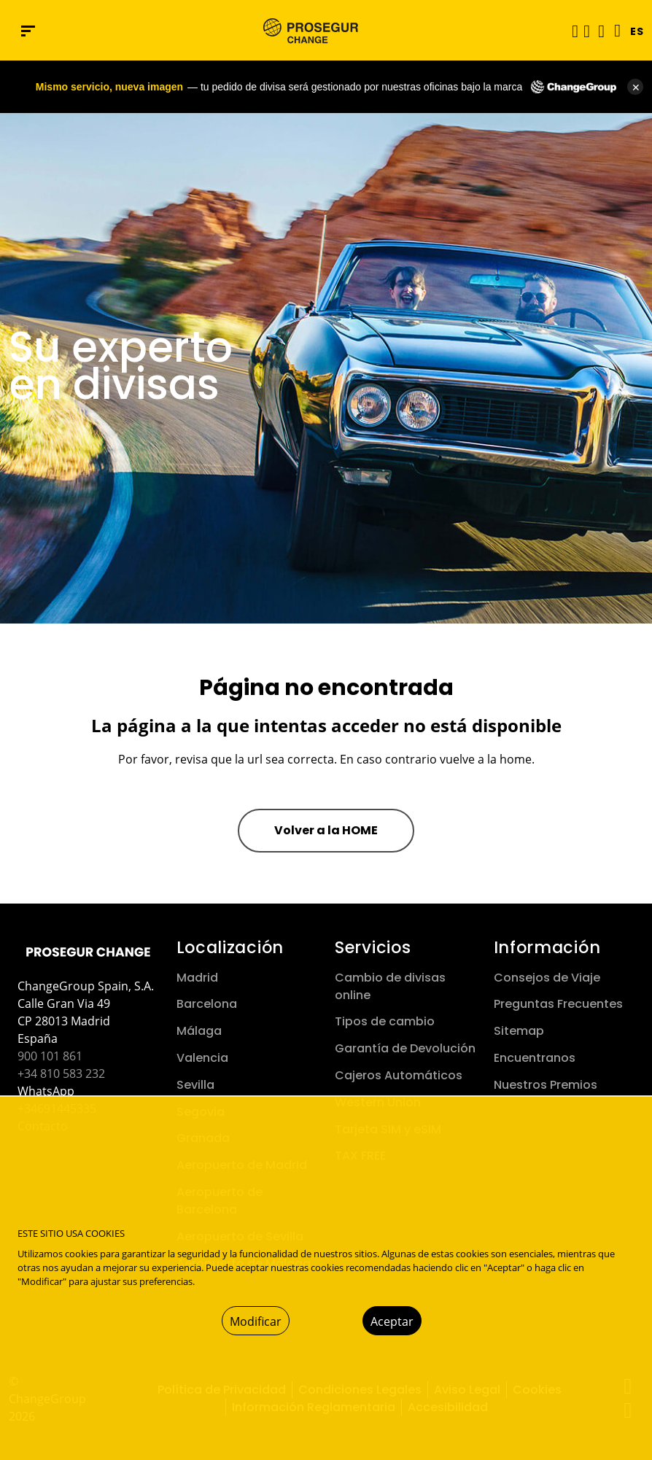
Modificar (256, 1321)
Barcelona (206, 1003)
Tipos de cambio (385, 1021)
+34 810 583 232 (61, 1073)
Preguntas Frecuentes (558, 1003)
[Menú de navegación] (28, 31)
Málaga (199, 1030)
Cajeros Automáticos (398, 1075)
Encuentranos (534, 1057)
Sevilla (195, 1084)
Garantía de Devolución (405, 1048)
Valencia (202, 1057)
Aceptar (392, 1321)
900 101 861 (50, 1056)
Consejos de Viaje (547, 977)
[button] (586, 30)
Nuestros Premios (545, 1084)
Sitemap (519, 1030)
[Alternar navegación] (570, 31)
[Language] (614, 30)
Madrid (197, 977)
